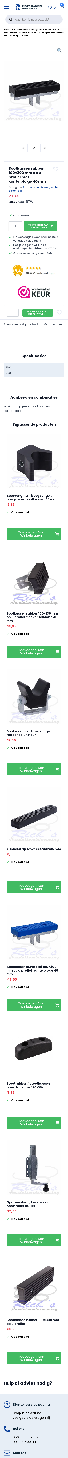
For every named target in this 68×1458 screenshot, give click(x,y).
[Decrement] (11, 226)
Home (7, 29)
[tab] (21, 324)
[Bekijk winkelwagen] (61, 7)
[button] (56, 169)
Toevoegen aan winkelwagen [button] (31, 534)
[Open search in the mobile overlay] (34, 19)
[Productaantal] (15, 226)
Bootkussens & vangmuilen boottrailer (35, 29)
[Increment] (19, 226)
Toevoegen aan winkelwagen (38, 226)
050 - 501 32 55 (25, 1437)
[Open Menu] (6, 5)
